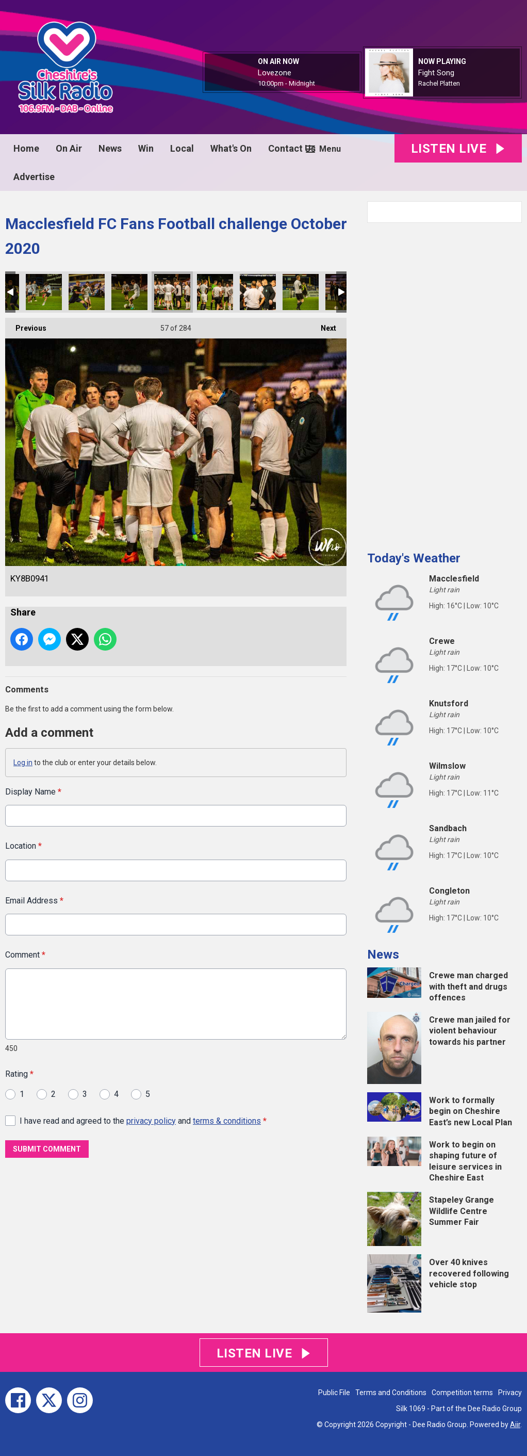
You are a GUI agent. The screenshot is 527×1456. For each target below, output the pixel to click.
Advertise (34, 176)
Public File (334, 1392)
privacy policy (151, 1120)
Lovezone (274, 72)
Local (182, 148)
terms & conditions (227, 1120)
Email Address (34, 900)
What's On (231, 148)
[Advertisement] (444, 383)
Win (146, 148)
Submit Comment (47, 1148)
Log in (22, 762)
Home (26, 148)
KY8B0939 (129, 292)
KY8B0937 (44, 292)
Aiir (515, 1424)
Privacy (510, 1392)
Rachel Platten (439, 83)
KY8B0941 (172, 292)
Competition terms (462, 1392)
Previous (25, 325)
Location (23, 846)
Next (323, 325)
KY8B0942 (215, 292)
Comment (25, 955)
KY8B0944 (301, 292)
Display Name (33, 792)
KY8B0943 (258, 292)
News (110, 148)
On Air (69, 148)
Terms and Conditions (390, 1392)
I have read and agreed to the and (143, 1120)
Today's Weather (413, 558)
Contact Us (292, 148)
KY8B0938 (87, 292)
